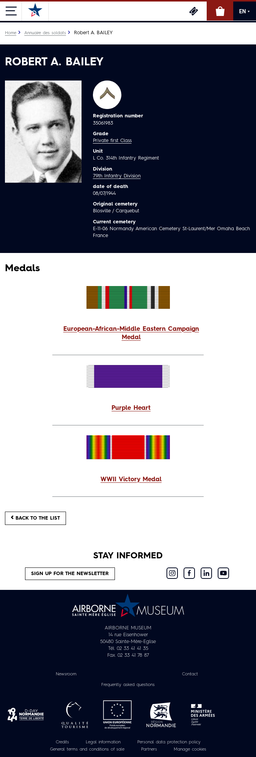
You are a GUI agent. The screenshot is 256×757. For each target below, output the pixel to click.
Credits (62, 742)
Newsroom (66, 674)
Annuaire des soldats (45, 33)
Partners (149, 749)
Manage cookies (190, 749)
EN (244, 11)
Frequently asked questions (128, 685)
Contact (190, 674)
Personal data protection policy (169, 742)
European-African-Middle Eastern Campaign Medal (131, 333)
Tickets (193, 11)
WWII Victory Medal (131, 480)
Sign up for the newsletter (70, 573)
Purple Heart (131, 408)
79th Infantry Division (117, 176)
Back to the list (35, 518)
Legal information (103, 742)
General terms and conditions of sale (87, 749)
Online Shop (220, 11)
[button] (128, 334)
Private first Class (112, 140)
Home (10, 33)
